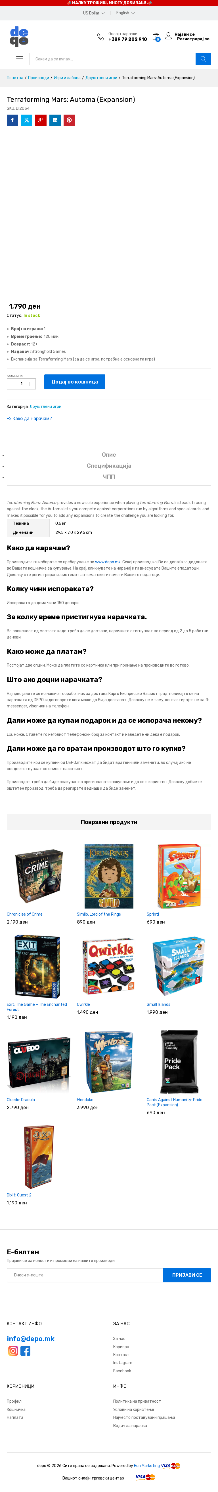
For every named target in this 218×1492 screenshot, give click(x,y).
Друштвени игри (45, 405)
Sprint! (153, 913)
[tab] (109, 456)
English (122, 13)
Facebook (122, 1370)
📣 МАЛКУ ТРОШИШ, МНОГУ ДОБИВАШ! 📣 (109, 3)
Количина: (15, 376)
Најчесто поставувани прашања (144, 1416)
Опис (109, 453)
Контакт (121, 1354)
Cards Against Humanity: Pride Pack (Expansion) (174, 1101)
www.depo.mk (108, 561)
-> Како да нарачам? (29, 417)
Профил (14, 1400)
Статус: (14, 315)
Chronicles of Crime (25, 913)
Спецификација (109, 464)
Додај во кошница (74, 382)
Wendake (85, 1098)
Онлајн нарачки (122, 34)
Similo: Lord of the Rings (99, 913)
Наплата (15, 1416)
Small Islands (158, 1003)
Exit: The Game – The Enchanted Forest (37, 1006)
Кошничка (16, 1408)
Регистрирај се (193, 39)
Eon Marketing (147, 1465)
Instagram (122, 1362)
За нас (119, 1337)
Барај (203, 59)
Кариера (121, 1345)
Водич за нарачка (130, 1424)
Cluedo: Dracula (21, 1098)
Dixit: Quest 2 (19, 1194)
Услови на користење (133, 1408)
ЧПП (109, 476)
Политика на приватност (137, 1400)
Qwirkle (83, 1003)
